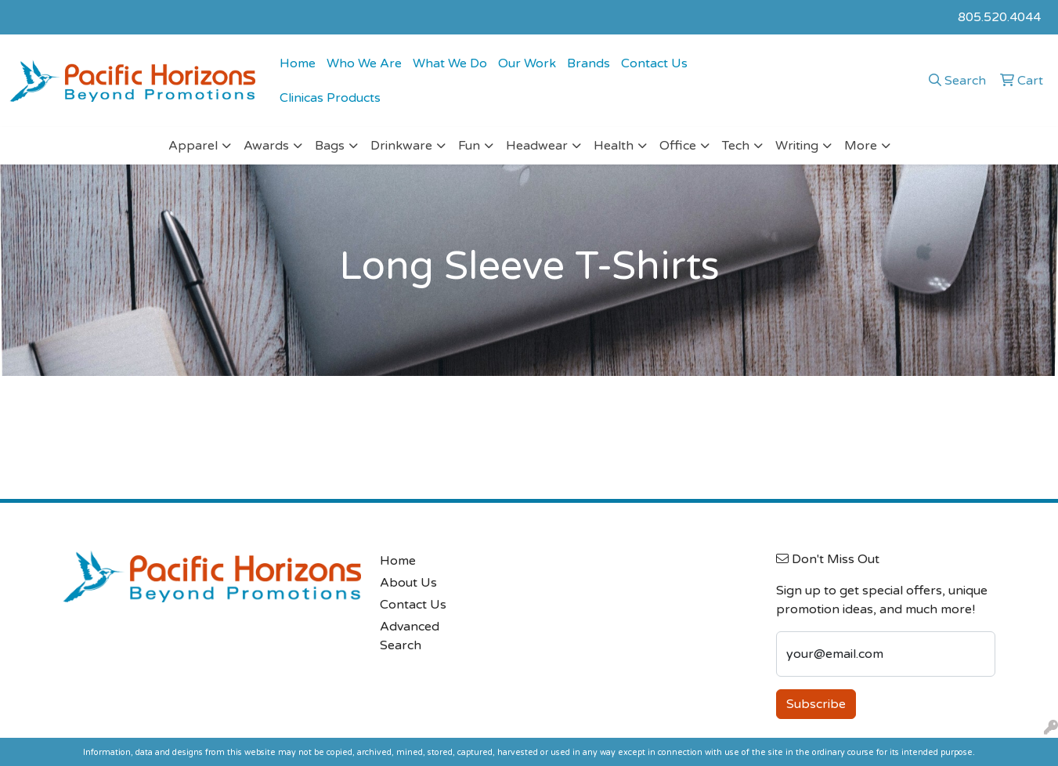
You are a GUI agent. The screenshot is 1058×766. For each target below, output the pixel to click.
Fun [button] (469, 146)
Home (298, 63)
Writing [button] (796, 146)
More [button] (860, 146)
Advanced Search (409, 636)
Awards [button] (266, 146)
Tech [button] (735, 146)
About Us (408, 583)
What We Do (450, 63)
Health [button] (614, 146)
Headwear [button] (537, 146)
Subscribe (816, 704)
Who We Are (364, 63)
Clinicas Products (330, 98)
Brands (588, 63)
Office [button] (677, 146)
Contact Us (654, 63)
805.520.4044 (999, 17)
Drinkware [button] (401, 146)
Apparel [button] (193, 146)
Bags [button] (330, 146)
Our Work (527, 63)
